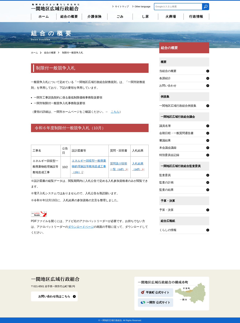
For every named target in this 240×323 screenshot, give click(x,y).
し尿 (145, 16)
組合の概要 (69, 16)
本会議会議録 (167, 147)
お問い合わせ (167, 85)
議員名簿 (165, 125)
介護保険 (94, 16)
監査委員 (165, 175)
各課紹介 (165, 78)
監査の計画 (166, 182)
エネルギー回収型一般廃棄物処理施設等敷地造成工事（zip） (89, 166)
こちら (115, 111)
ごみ (120, 16)
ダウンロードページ (81, 226)
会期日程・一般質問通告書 (176, 133)
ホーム (43, 16)
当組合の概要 (167, 70)
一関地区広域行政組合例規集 (177, 105)
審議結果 (165, 140)
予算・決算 (166, 209)
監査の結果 (166, 189)
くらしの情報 (167, 229)
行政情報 (196, 16)
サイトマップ (122, 6)
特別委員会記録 (169, 155)
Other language (142, 6)
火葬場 (171, 16)
